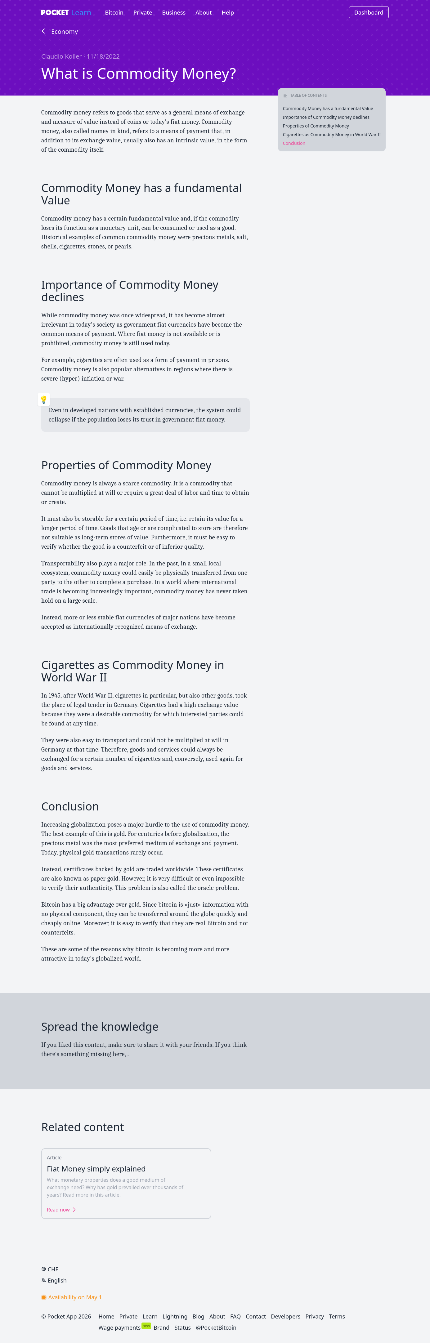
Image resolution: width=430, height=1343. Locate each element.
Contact (256, 1316)
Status (182, 1327)
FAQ (235, 1316)
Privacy (314, 1316)
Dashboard (368, 12)
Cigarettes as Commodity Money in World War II (332, 134)
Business (174, 12)
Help (228, 12)
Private (142, 12)
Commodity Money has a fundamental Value (328, 108)
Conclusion (294, 143)
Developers (285, 1316)
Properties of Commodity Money (316, 126)
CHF (50, 1269)
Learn (81, 12)
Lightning (175, 1316)
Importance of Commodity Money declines (326, 117)
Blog (198, 1316)
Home (106, 1316)
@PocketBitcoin (216, 1327)
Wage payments (120, 1327)
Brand (161, 1327)
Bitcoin (114, 12)
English (54, 1280)
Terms (337, 1316)
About (203, 12)
